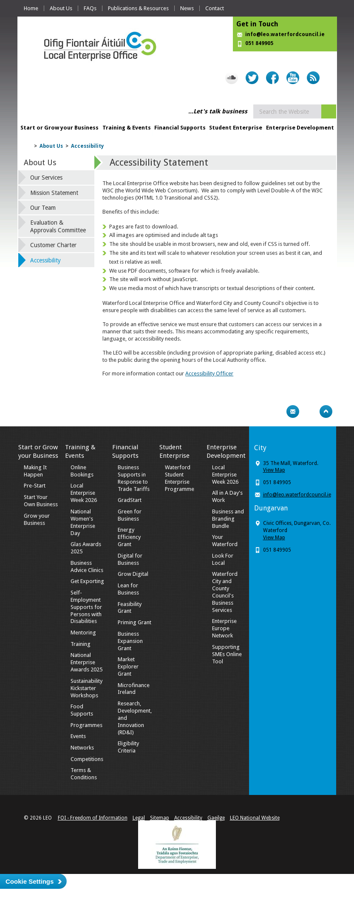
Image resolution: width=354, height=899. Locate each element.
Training (81, 644)
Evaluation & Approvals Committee (58, 226)
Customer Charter (53, 245)
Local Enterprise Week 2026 (84, 492)
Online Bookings (82, 471)
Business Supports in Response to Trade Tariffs (134, 478)
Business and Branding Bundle (228, 518)
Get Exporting (87, 581)
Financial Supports (180, 127)
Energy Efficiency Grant (129, 537)
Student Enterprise (235, 127)
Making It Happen (35, 471)
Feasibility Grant (130, 607)
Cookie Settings (30, 881)
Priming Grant (134, 622)
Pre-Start (34, 485)
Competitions (87, 759)
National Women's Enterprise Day (83, 522)
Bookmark (309, 411)
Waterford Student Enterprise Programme (179, 478)
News (187, 8)
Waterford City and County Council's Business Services (225, 592)
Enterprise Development (300, 127)
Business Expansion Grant (130, 641)
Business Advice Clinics (87, 566)
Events (78, 736)
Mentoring (83, 632)
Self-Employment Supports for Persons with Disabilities (86, 607)
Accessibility (87, 146)
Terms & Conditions (84, 774)
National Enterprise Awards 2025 (86, 662)
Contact (214, 8)
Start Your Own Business (41, 500)
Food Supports (82, 710)
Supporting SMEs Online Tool (227, 654)
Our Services (46, 177)
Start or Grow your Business (59, 127)
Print (276, 411)
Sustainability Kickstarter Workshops (86, 688)
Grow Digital (133, 574)
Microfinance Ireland (134, 689)
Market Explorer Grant (128, 666)
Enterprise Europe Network (224, 628)
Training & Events (126, 127)
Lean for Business (128, 589)
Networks (82, 747)
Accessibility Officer (209, 373)
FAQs (90, 8)
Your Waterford (225, 540)
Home (31, 8)
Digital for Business (130, 559)
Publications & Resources (138, 8)
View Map (274, 470)
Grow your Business (37, 519)
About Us (61, 8)
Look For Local (222, 559)
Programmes (86, 725)
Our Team (43, 207)
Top (326, 411)
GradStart (130, 500)
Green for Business (130, 515)
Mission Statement (54, 192)
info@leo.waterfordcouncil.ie (285, 34)
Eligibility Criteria (128, 747)
